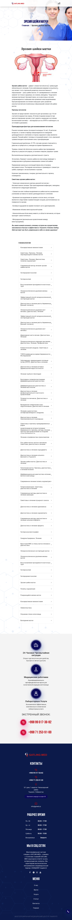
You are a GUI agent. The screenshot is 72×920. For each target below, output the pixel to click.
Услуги (36, 894)
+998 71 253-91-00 (39, 732)
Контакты (36, 903)
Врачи (36, 890)
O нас (36, 885)
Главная (25, 25)
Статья (36, 899)
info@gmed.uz (36, 806)
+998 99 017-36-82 (39, 722)
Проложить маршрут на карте (36, 796)
